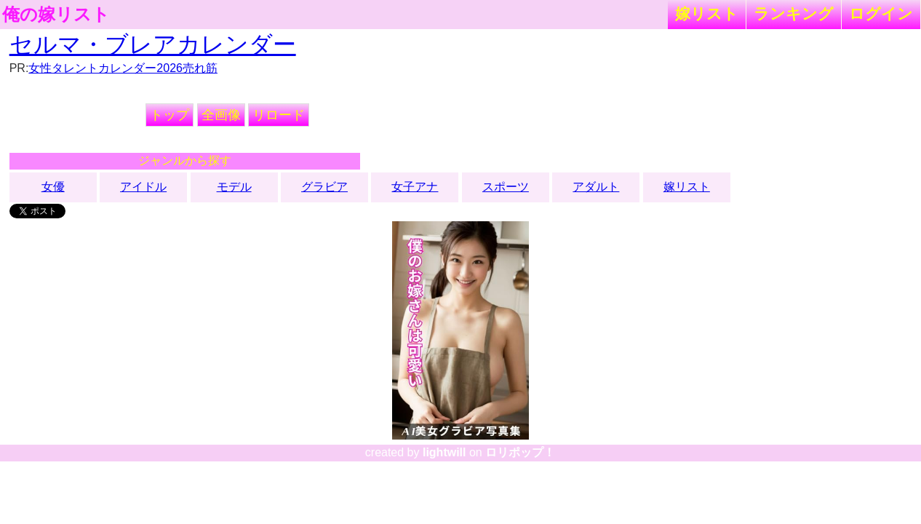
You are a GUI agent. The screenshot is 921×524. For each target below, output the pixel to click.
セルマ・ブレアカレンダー (152, 44)
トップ (169, 115)
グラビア (324, 186)
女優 (53, 186)
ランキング (794, 13)
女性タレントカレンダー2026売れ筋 (123, 68)
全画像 (221, 115)
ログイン (881, 13)
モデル (234, 186)
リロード (278, 115)
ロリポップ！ (520, 452)
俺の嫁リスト (56, 14)
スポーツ (505, 186)
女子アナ (414, 186)
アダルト (596, 186)
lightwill (444, 452)
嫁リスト (706, 13)
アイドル (143, 186)
